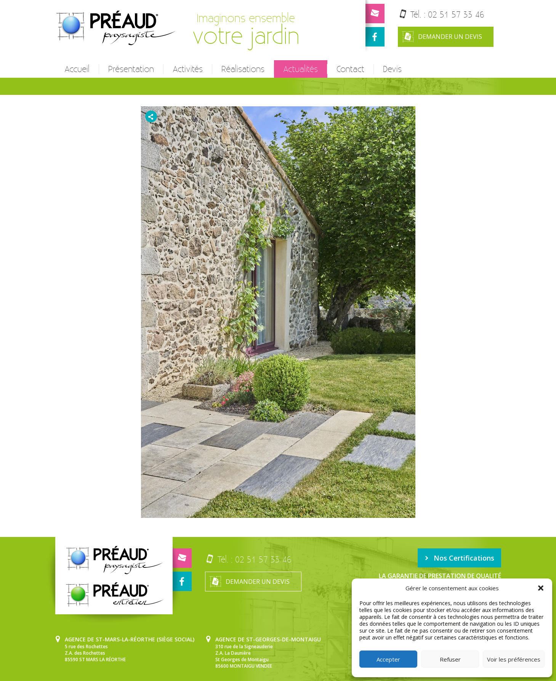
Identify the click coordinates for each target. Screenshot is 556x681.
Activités (188, 69)
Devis (392, 69)
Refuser (450, 659)
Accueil (77, 69)
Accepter (388, 659)
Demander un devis (442, 36)
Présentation (131, 69)
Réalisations (242, 69)
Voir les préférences (513, 659)
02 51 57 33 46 (456, 14)
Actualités (300, 69)
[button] (541, 588)
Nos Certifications (459, 557)
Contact (350, 69)
